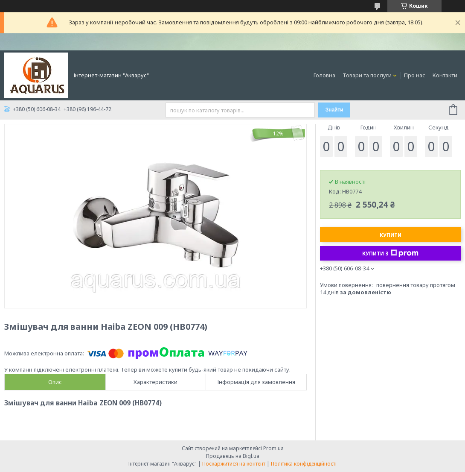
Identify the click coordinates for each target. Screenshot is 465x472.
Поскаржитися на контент (233, 463)
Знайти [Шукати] (334, 110)
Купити (390, 235)
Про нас (414, 75)
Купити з (390, 253)
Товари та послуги (367, 75)
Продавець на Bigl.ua (232, 456)
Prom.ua (273, 448)
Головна (324, 75)
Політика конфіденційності (304, 463)
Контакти (445, 75)
